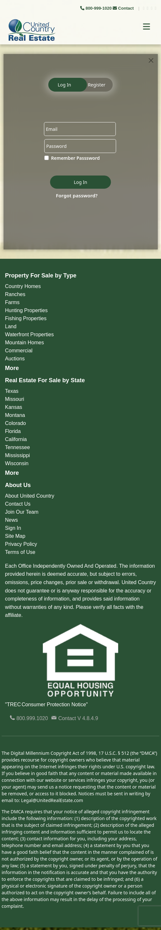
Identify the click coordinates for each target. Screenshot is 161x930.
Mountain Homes (24, 342)
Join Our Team (22, 512)
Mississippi (17, 455)
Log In (64, 85)
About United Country (29, 496)
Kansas (13, 407)
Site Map (15, 536)
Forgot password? (77, 195)
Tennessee (17, 447)
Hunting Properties (26, 310)
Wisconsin (17, 463)
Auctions (15, 358)
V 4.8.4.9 (88, 718)
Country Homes (23, 286)
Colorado (15, 423)
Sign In (13, 528)
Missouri (14, 399)
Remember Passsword (75, 158)
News (11, 520)
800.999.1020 (29, 718)
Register (96, 85)
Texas (12, 391)
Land (11, 326)
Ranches (15, 294)
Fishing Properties (26, 318)
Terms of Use (20, 552)
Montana (15, 415)
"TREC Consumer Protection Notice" (46, 704)
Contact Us (18, 504)
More (12, 368)
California (16, 439)
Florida (13, 431)
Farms (12, 302)
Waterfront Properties (29, 334)
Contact (124, 8)
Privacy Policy (21, 544)
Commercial (19, 350)
